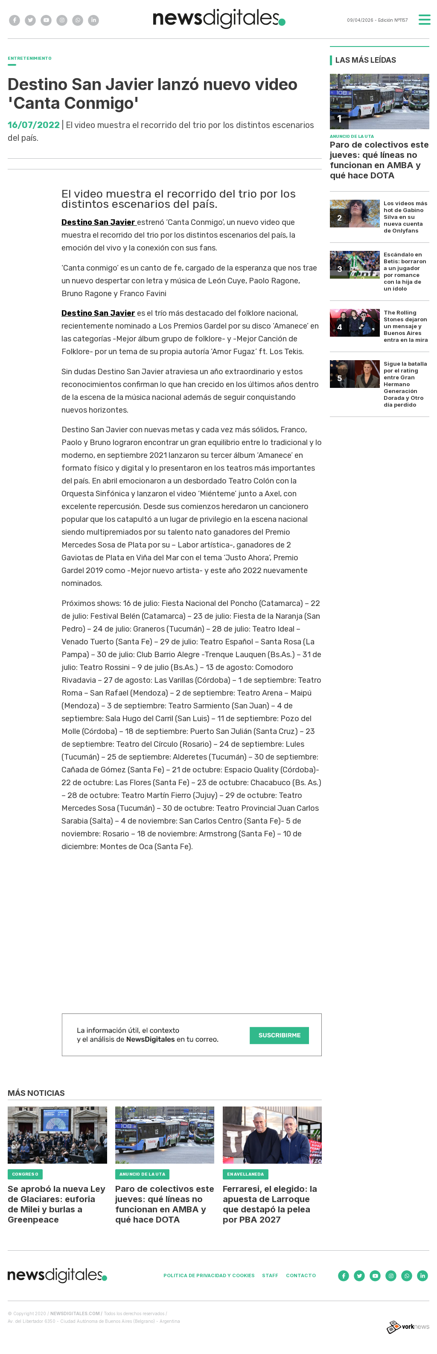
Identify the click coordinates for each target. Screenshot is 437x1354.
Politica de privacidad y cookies (209, 1275)
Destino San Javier (99, 222)
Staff (270, 1275)
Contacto (301, 1275)
